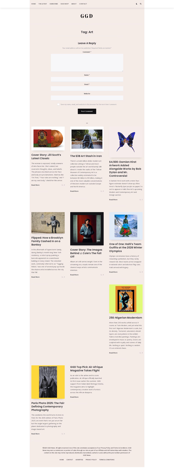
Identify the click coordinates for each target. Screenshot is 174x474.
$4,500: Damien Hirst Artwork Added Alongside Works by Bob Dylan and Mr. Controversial (125, 169)
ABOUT (73, 4)
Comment (87, 52)
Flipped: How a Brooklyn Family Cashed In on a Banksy (47, 241)
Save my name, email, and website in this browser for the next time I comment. (89, 104)
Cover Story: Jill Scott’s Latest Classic (46, 156)
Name (87, 75)
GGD (87, 16)
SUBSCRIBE (54, 4)
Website (87, 94)
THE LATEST (43, 4)
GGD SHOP (65, 4)
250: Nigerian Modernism (118, 319)
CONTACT (83, 4)
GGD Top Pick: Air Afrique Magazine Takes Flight (86, 372)
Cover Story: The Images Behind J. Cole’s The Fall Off (86, 253)
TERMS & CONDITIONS (106, 467)
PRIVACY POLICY (91, 467)
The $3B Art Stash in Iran (86, 156)
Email (87, 84)
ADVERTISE (79, 467)
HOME (33, 4)
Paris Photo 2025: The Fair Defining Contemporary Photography (45, 412)
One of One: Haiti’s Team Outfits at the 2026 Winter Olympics (125, 247)
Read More (35, 185)
